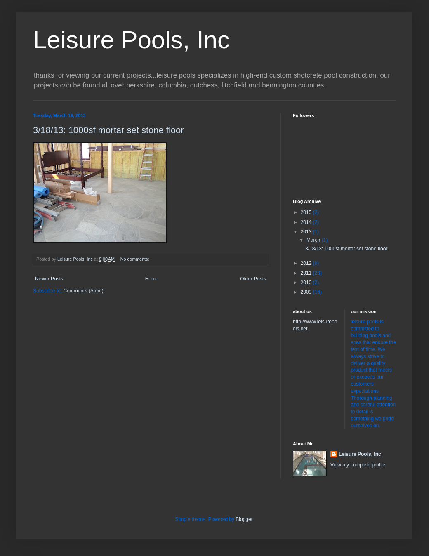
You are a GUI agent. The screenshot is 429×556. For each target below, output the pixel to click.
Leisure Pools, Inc (131, 40)
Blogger (244, 519)
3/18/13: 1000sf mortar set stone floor (108, 130)
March (314, 240)
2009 (307, 292)
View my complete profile (357, 465)
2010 (307, 282)
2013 (307, 232)
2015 (307, 212)
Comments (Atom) (83, 291)
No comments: (135, 259)
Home (151, 279)
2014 (307, 222)
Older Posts (253, 279)
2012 (307, 263)
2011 (307, 273)
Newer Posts (49, 279)
